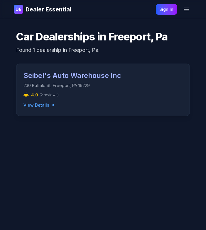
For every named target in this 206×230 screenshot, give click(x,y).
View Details (39, 105)
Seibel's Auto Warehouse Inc (72, 75)
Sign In (166, 9)
